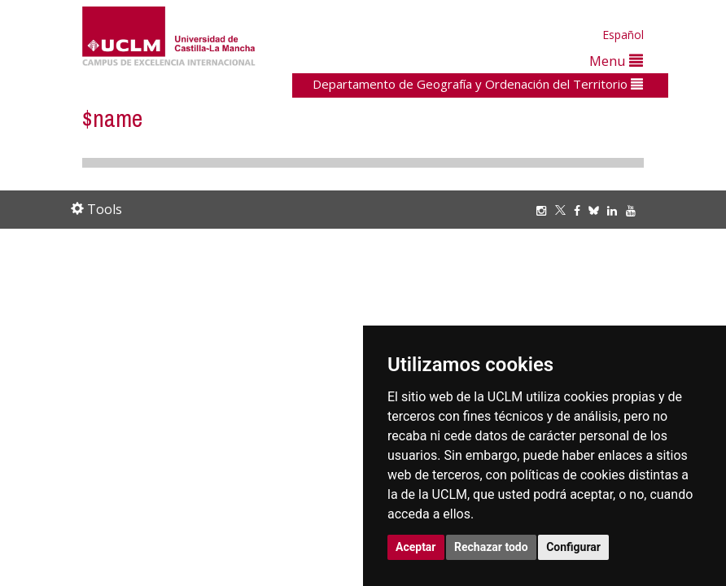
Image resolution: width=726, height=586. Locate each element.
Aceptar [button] (416, 546)
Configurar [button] (573, 546)
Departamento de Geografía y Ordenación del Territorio (478, 84)
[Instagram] (545, 210)
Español (623, 34)
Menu (616, 60)
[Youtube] (635, 210)
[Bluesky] (597, 210)
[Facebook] (581, 210)
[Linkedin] (612, 210)
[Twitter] (564, 210)
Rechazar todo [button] (491, 546)
